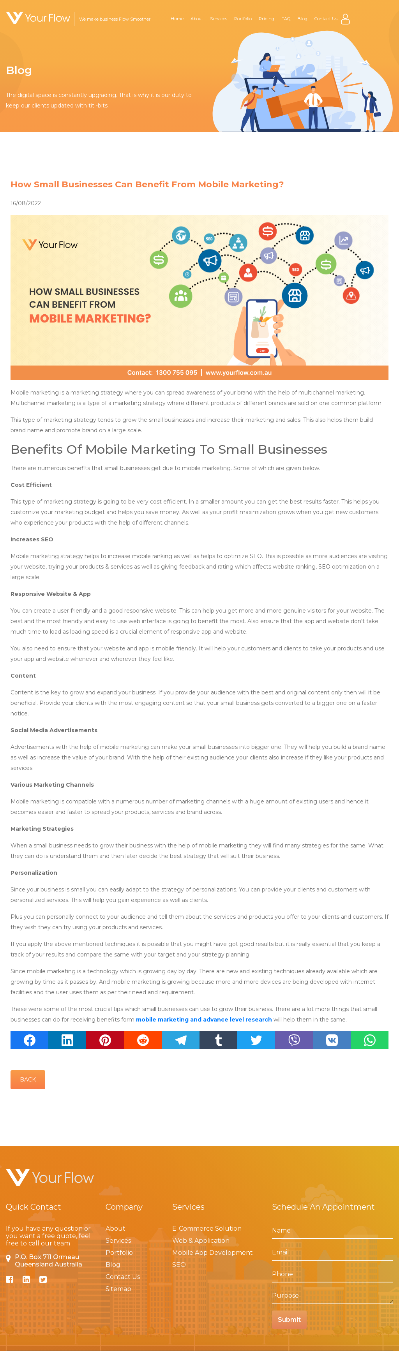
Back (28, 1079)
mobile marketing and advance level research (205, 1019)
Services (218, 18)
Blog (302, 18)
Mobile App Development (212, 1252)
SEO (179, 1264)
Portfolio (243, 18)
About (197, 18)
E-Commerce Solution (207, 1228)
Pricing (266, 18)
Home (177, 18)
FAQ (285, 18)
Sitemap (118, 1289)
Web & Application (201, 1240)
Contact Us (325, 18)
